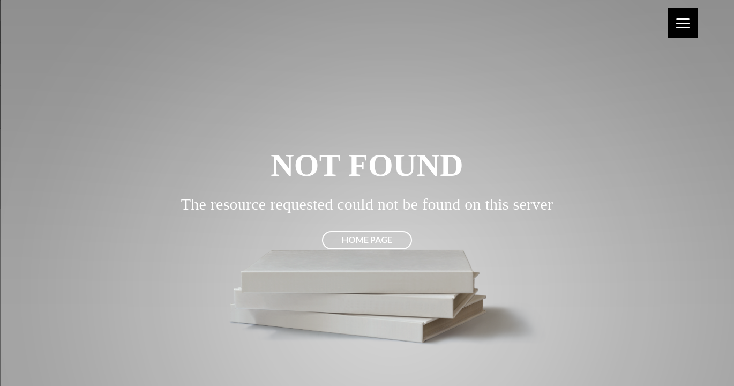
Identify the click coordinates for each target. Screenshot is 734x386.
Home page (367, 239)
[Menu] (683, 23)
